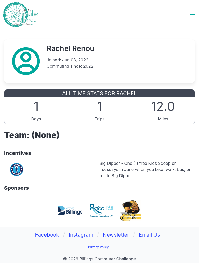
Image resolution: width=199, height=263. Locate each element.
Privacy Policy (98, 247)
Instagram (81, 235)
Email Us (149, 235)
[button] (192, 14)
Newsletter (116, 235)
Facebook (47, 235)
